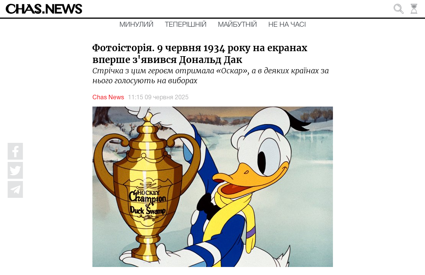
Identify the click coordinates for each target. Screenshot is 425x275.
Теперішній (186, 25)
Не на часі (287, 25)
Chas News (108, 97)
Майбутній (237, 25)
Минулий (137, 25)
